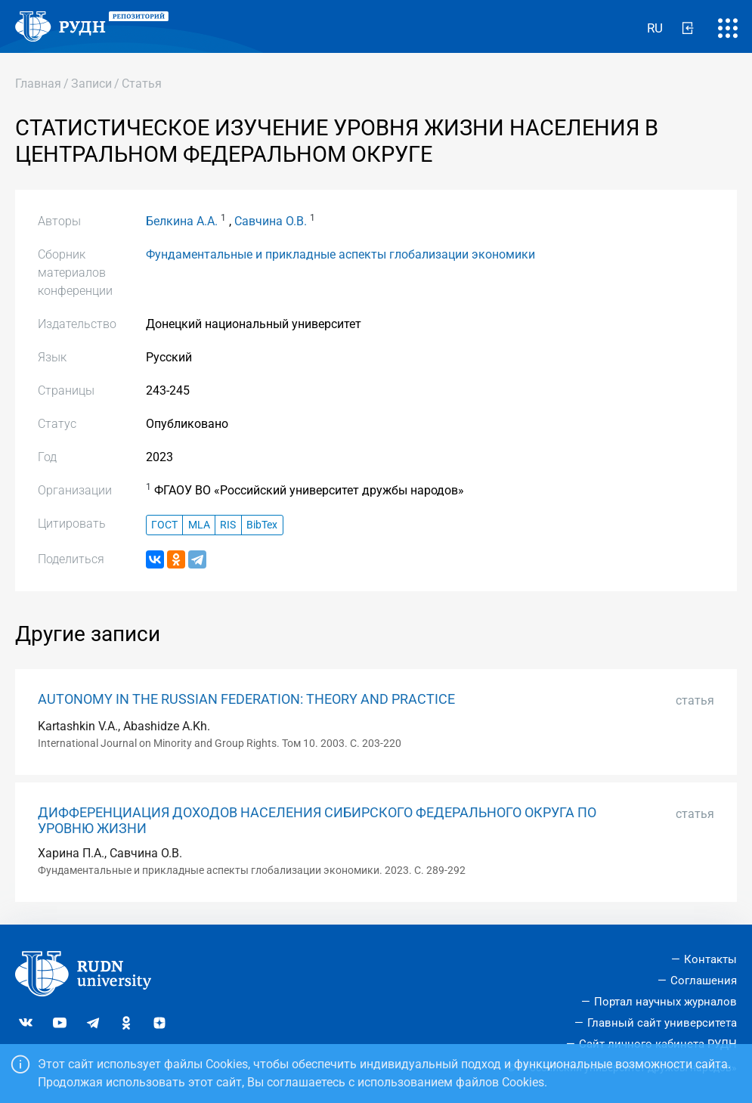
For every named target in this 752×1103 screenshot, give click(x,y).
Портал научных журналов (665, 1002)
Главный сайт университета (662, 1023)
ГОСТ (164, 525)
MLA (199, 525)
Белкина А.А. (182, 221)
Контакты (710, 959)
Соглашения (703, 980)
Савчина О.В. (270, 221)
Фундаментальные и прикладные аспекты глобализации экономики (340, 254)
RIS (228, 525)
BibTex (261, 525)
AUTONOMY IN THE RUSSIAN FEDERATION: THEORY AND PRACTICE (246, 699)
